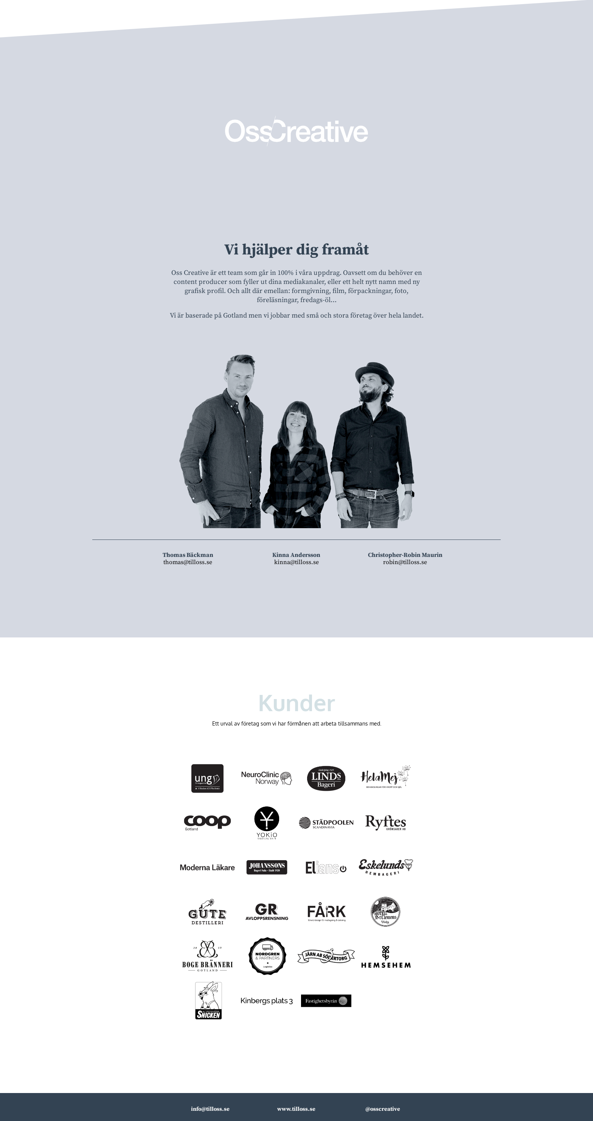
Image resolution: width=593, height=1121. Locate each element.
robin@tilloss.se (405, 562)
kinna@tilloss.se (296, 562)
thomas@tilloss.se (187, 562)
